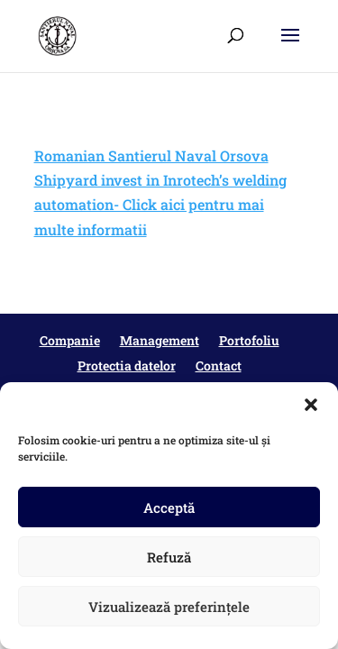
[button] (311, 405)
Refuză (169, 557)
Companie (70, 340)
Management (159, 340)
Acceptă (169, 507)
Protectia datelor (127, 365)
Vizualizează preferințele (169, 607)
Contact (219, 365)
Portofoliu (249, 340)
